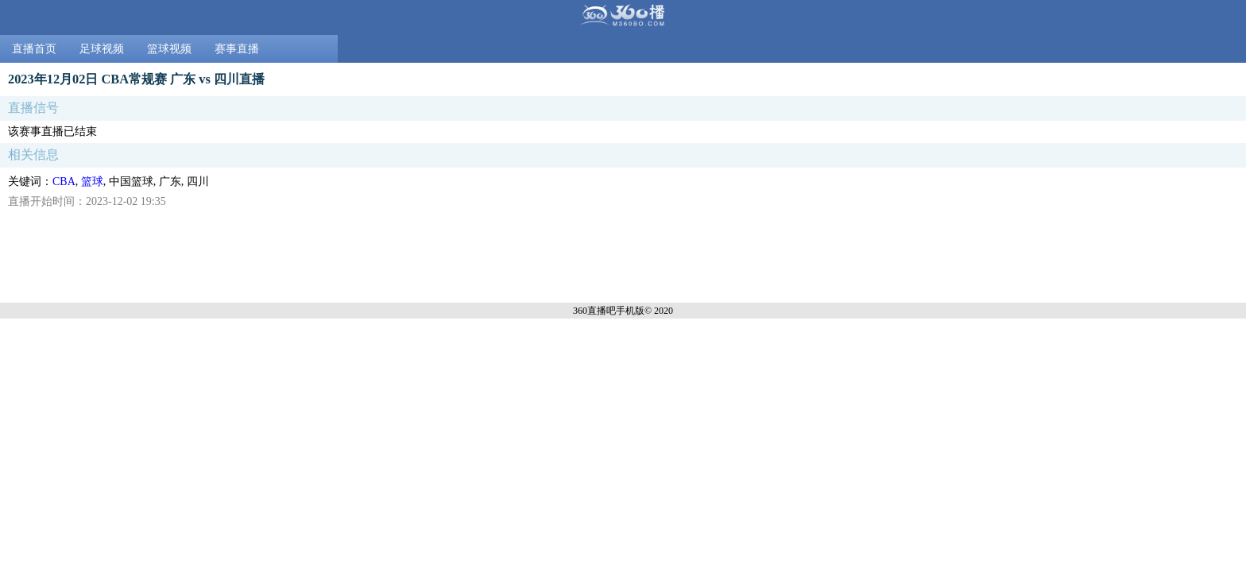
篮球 (92, 181)
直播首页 (34, 49)
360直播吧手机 (604, 310)
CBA (63, 181)
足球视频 (101, 49)
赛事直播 (237, 49)
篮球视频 (169, 49)
